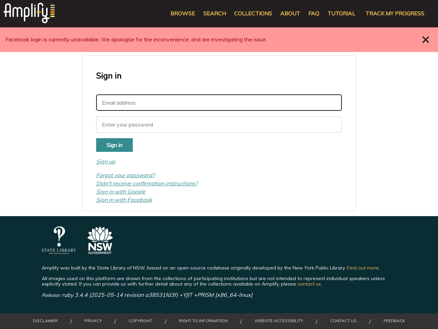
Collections (253, 13)
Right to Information (203, 320)
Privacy (93, 320)
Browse (182, 13)
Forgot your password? (125, 175)
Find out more (363, 268)
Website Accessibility (279, 320)
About (290, 13)
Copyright (140, 320)
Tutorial (341, 13)
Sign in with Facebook (124, 199)
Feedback (394, 320)
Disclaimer (45, 320)
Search (214, 13)
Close (426, 39)
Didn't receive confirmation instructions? (146, 183)
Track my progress (394, 13)
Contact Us (343, 320)
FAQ (313, 13)
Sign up (105, 161)
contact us (309, 284)
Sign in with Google (120, 191)
